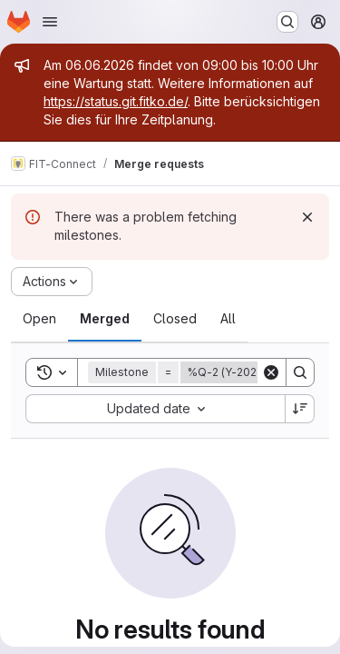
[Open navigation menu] (49, 21)
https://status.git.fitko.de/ (116, 101)
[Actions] (51, 281)
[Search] (300, 372)
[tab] (39, 319)
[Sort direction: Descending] (300, 408)
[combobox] (155, 408)
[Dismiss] (307, 217)
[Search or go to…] (287, 22)
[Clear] (271, 372)
